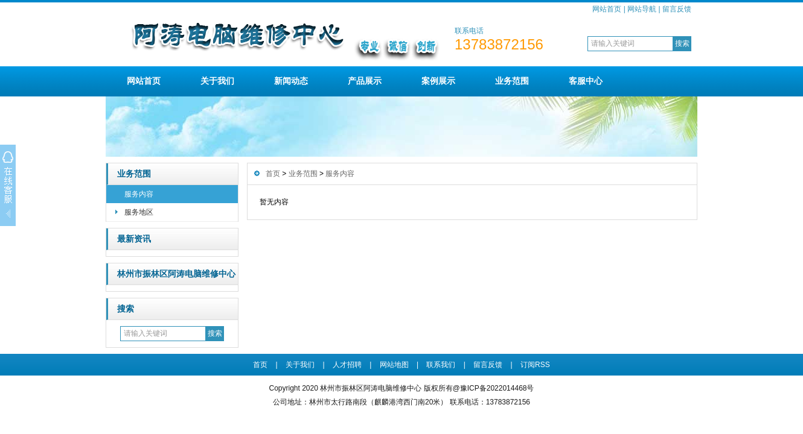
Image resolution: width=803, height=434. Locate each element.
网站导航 (641, 9)
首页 (273, 173)
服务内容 (138, 194)
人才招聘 (347, 364)
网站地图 (394, 364)
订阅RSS (535, 364)
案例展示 (438, 81)
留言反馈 (676, 9)
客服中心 (586, 81)
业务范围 (512, 81)
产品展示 (365, 81)
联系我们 (440, 364)
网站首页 (606, 9)
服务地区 (138, 212)
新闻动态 (291, 81)
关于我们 (217, 81)
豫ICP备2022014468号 (497, 388)
